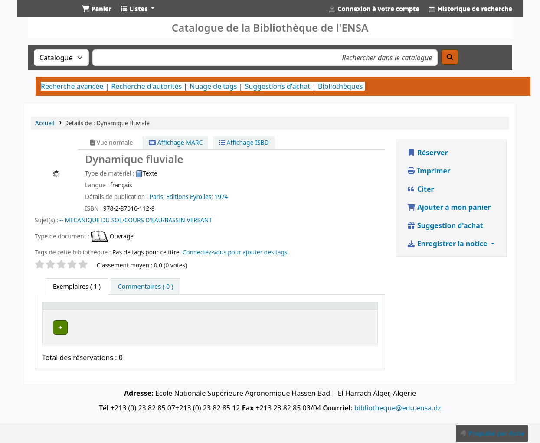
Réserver (427, 152)
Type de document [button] (62, 314)
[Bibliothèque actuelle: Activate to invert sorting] (138, 314)
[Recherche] (449, 57)
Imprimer (428, 171)
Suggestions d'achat (277, 86)
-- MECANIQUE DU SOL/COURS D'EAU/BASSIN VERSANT (135, 220)
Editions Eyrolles (188, 196)
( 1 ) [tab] (77, 286)
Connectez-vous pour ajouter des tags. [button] (236, 252)
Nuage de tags (213, 86)
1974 (221, 196)
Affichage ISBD (244, 142)
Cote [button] (266, 318)
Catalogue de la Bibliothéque (46, 16)
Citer (420, 189)
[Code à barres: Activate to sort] (354, 314)
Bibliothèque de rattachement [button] (202, 314)
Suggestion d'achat (445, 225)
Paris (156, 196)
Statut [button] (307, 318)
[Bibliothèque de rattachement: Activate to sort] (215, 314)
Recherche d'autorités (146, 86)
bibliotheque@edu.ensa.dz (397, 414)
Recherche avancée (72, 86)
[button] (97, 8)
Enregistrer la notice (448, 243)
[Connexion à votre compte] (374, 8)
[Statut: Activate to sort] (313, 314)
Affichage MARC (176, 142)
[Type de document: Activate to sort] (72, 314)
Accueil (45, 123)
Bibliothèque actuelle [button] (125, 314)
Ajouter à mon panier (449, 207)
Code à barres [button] (345, 314)
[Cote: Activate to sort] (275, 314)
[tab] (145, 286)
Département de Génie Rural (133, 338)
